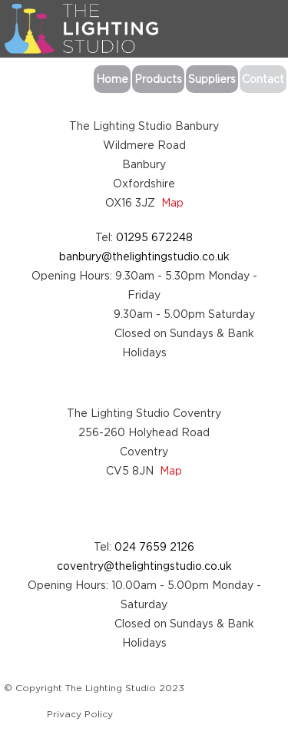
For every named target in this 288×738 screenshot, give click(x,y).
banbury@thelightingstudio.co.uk (144, 256)
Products (158, 78)
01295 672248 (154, 237)
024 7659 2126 (154, 546)
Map (172, 202)
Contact (263, 78)
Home (112, 78)
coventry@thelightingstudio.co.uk (144, 565)
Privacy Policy (80, 714)
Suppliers (212, 78)
